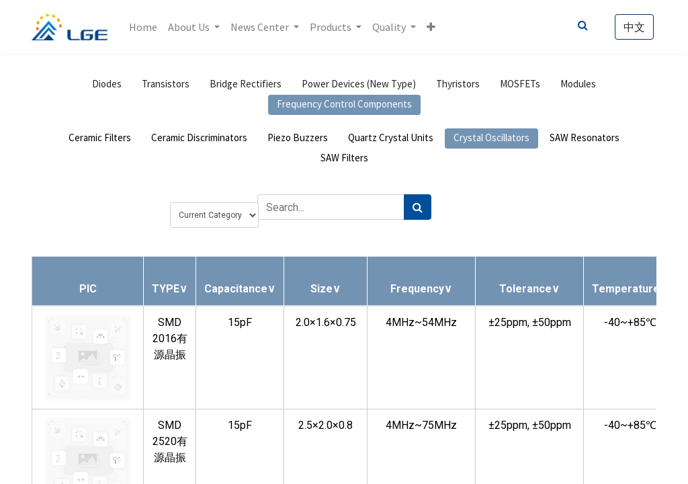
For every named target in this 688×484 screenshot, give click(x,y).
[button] (431, 26)
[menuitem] (143, 26)
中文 (634, 27)
